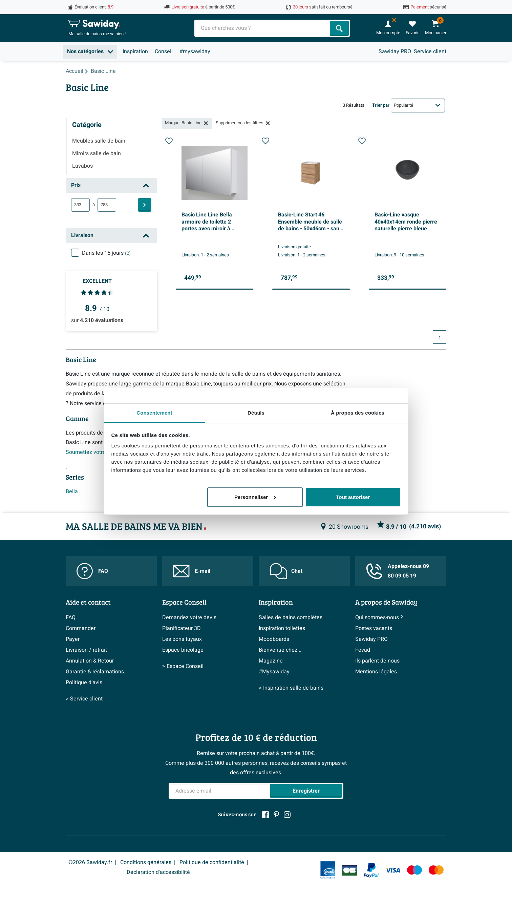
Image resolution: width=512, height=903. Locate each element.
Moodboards (274, 639)
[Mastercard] (436, 870)
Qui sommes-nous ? (379, 617)
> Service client (84, 699)
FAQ (92, 571)
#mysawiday (194, 51)
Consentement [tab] (154, 413)
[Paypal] (371, 870)
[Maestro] (414, 870)
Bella (72, 491)
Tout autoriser (353, 497)
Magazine (271, 661)
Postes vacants (373, 628)
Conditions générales (145, 862)
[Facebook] (265, 815)
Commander (80, 628)
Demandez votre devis (189, 617)
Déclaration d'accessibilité (158, 872)
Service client (430, 51)
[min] (80, 205)
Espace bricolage (183, 650)
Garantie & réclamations (95, 672)
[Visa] (392, 870)
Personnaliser (255, 497)
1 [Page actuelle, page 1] (440, 338)
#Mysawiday (274, 672)
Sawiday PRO (395, 51)
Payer (73, 639)
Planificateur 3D (181, 628)
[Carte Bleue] (349, 870)
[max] (107, 205)
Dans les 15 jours (106, 253)
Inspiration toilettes (282, 628)
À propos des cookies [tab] (357, 413)
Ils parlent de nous (377, 661)
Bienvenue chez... (280, 650)
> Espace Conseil (183, 666)
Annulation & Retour (90, 661)
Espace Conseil (184, 602)
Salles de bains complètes (290, 617)
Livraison (82, 235)
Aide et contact (88, 602)
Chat (286, 571)
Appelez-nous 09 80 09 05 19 (397, 571)
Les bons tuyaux (182, 639)
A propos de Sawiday (386, 602)
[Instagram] (287, 815)
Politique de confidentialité (211, 862)
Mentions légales (376, 672)
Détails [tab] (256, 413)
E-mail (191, 571)
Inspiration (135, 51)
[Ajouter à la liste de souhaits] (169, 212)
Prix (76, 185)
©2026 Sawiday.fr (90, 862)
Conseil (164, 51)
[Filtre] (144, 205)
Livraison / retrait (86, 650)
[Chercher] (339, 28)
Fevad (362, 650)
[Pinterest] (276, 815)
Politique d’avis (84, 682)
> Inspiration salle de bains (291, 688)
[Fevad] (327, 870)
